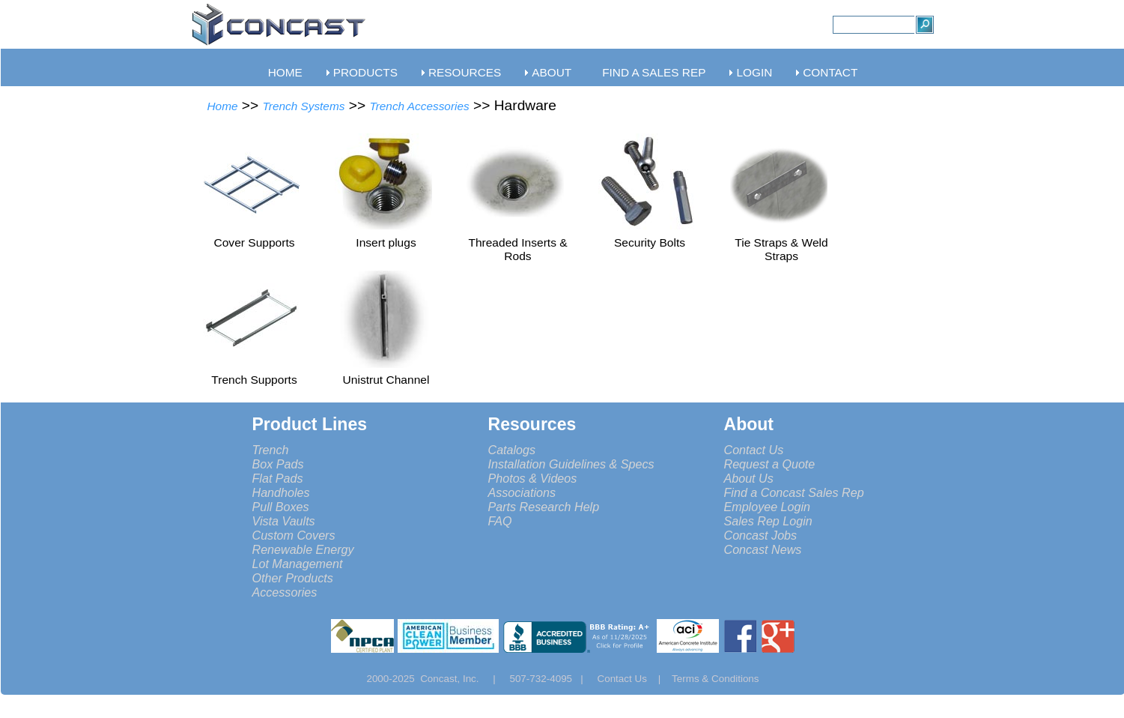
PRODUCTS (365, 72)
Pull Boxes (280, 506)
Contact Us (754, 449)
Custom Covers (293, 535)
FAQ (500, 521)
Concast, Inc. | (461, 678)
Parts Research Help (544, 506)
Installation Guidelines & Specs (571, 464)
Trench (270, 449)
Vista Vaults (283, 521)
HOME (285, 72)
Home (222, 106)
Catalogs (512, 449)
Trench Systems (304, 106)
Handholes (281, 492)
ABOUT (551, 72)
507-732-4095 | (551, 678)
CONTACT (830, 72)
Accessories (285, 592)
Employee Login (767, 506)
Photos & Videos (532, 478)
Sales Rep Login (768, 521)
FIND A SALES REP (653, 72)
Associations (522, 492)
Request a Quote (769, 464)
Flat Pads (277, 478)
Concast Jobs (761, 535)
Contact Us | (634, 678)
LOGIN (754, 72)
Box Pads (278, 464)
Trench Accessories (419, 106)
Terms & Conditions (715, 678)
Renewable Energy (303, 549)
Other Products (292, 578)
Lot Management (297, 563)
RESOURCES (464, 72)
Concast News (763, 549)
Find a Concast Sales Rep (794, 492)
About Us (749, 478)
